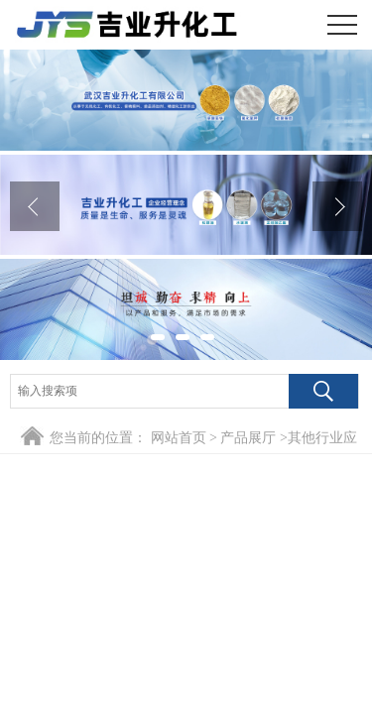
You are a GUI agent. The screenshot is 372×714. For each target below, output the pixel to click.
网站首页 (178, 437)
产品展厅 (248, 437)
